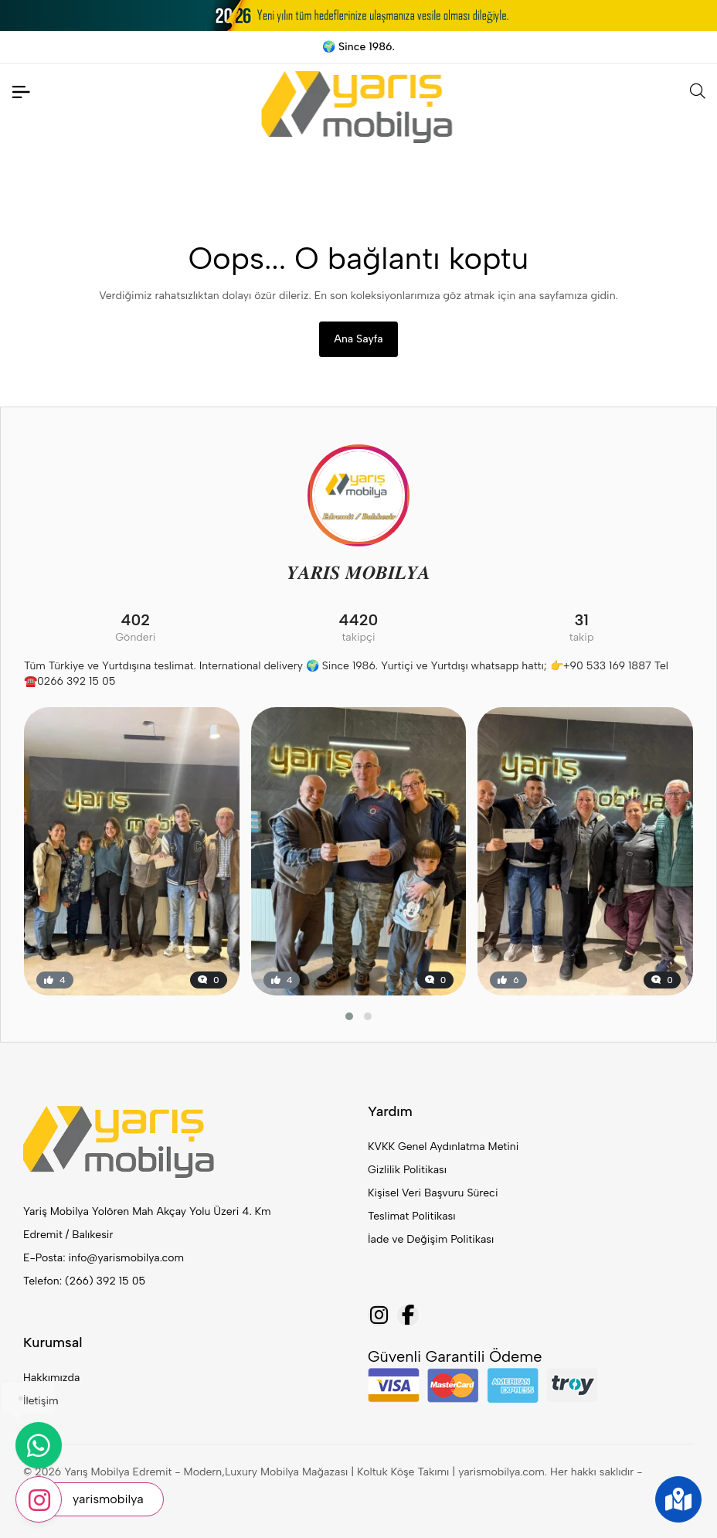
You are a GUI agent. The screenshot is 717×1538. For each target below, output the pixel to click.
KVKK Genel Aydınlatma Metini (443, 1146)
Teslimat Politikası (411, 1216)
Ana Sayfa (358, 338)
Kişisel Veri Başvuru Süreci (433, 1192)
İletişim (41, 1400)
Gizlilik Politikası (407, 1169)
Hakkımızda (51, 1377)
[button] (349, 1016)
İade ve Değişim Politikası (431, 1239)
